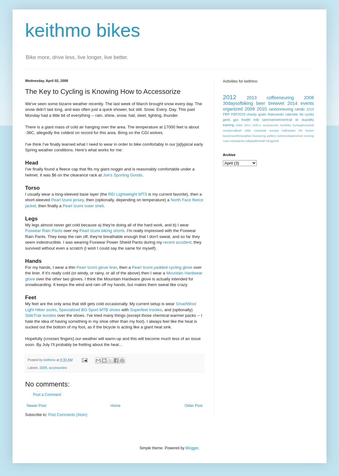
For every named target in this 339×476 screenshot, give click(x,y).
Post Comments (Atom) (67, 415)
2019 (310, 109)
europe (274, 130)
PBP (226, 114)
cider (248, 130)
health (245, 120)
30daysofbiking (238, 103)
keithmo (50, 360)
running (309, 136)
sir (297, 120)
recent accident (177, 242)
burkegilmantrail (303, 125)
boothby (285, 125)
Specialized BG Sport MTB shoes (90, 309)
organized (233, 108)
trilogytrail (272, 141)
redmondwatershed (290, 136)
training (228, 125)
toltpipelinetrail (255, 141)
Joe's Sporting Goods (123, 175)
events (307, 103)
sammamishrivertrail (277, 120)
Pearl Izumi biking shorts (102, 230)
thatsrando (276, 114)
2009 (250, 108)
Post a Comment (47, 394)
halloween (288, 130)
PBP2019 (238, 114)
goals (262, 114)
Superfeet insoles (146, 309)
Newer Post (36, 405)
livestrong (259, 136)
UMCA (256, 125)
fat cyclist (306, 114)
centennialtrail (232, 130)
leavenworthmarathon (237, 136)
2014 (293, 103)
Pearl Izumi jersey (67, 199)
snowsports (237, 141)
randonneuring (281, 109)
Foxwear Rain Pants (43, 230)
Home (115, 405)
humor (309, 130)
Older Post (193, 405)
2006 (239, 125)
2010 (262, 108)
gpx (235, 120)
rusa (226, 141)
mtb (256, 120)
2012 (229, 97)
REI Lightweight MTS (127, 194)
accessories (58, 368)
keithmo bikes (82, 30)
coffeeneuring (280, 97)
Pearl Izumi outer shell (83, 205)
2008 (43, 368)
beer (260, 103)
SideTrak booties (40, 315)
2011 (247, 125)
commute (260, 130)
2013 (252, 97)
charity (252, 114)
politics (271, 136)
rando (300, 109)
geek (226, 120)
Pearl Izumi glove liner (96, 267)
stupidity (307, 120)
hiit (300, 130)
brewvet (276, 103)
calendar (291, 114)
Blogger (192, 448)
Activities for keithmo (240, 81)
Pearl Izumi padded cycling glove (162, 267)
